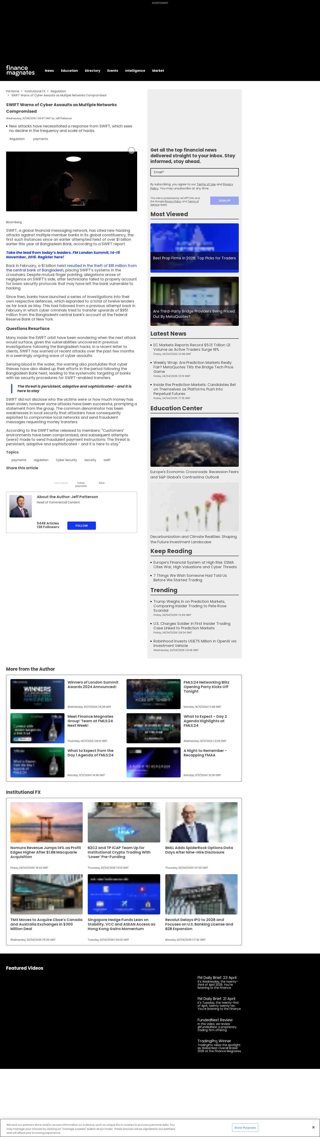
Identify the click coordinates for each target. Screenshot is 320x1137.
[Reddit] (91, 477)
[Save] (101, 479)
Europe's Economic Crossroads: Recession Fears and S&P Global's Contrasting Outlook (194, 474)
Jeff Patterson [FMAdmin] (63, 118)
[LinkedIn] (19, 477)
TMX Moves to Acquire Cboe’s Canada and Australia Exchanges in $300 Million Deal (46, 924)
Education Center (176, 408)
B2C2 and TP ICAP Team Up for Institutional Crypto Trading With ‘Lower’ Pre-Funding (119, 852)
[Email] (30, 477)
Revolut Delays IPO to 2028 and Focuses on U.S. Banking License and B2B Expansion (199, 924)
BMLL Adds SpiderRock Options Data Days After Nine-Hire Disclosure (199, 850)
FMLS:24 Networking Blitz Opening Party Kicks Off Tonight (206, 687)
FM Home (12, 91)
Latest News (168, 334)
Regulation (58, 91)
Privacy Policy (173, 201)
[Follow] (81, 481)
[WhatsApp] (70, 477)
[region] (160, 1128)
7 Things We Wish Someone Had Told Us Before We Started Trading (190, 577)
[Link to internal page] (20, 506)
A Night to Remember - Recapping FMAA (205, 753)
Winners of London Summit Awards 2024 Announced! (93, 684)
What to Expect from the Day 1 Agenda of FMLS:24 (90, 753)
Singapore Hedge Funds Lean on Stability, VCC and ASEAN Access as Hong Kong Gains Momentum (121, 924)
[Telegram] (40, 477)
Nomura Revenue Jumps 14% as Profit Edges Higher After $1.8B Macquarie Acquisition (45, 852)
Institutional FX (35, 91)
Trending (164, 590)
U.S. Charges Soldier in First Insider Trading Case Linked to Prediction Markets (191, 625)
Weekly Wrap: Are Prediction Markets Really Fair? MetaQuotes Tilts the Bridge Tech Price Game (193, 367)
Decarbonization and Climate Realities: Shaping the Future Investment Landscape (193, 539)
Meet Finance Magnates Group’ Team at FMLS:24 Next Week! (90, 721)
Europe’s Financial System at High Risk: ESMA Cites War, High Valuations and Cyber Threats (195, 564)
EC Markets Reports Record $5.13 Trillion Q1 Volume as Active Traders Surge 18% (191, 347)
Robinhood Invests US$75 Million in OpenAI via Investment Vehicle (194, 643)
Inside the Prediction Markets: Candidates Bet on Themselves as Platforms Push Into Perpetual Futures (194, 389)
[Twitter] (9, 477)
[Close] (313, 1127)
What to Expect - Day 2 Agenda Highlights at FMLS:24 (205, 721)
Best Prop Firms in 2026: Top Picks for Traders (194, 258)
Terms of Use (206, 184)
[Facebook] (50, 477)
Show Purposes (245, 1127)
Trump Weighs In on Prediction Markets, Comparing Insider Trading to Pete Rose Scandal (189, 606)
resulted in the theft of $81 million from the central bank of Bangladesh (71, 268)
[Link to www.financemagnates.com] (194, 248)
